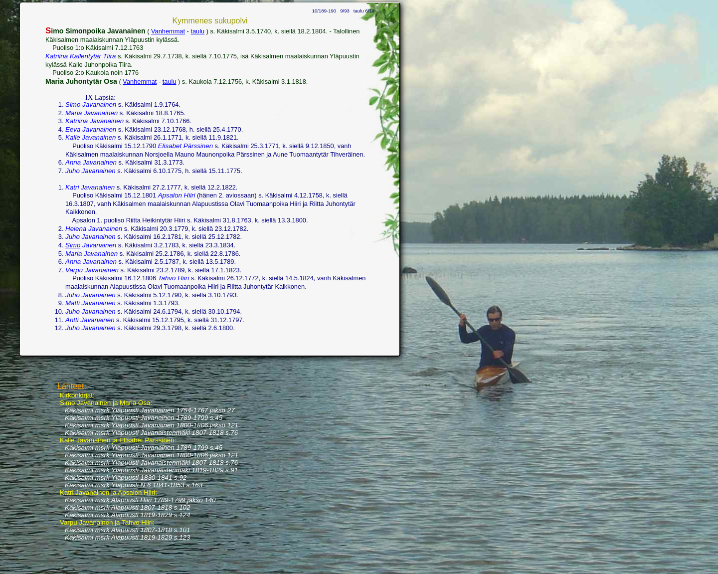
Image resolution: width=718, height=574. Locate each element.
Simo (72, 245)
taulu (197, 31)
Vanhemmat (168, 31)
